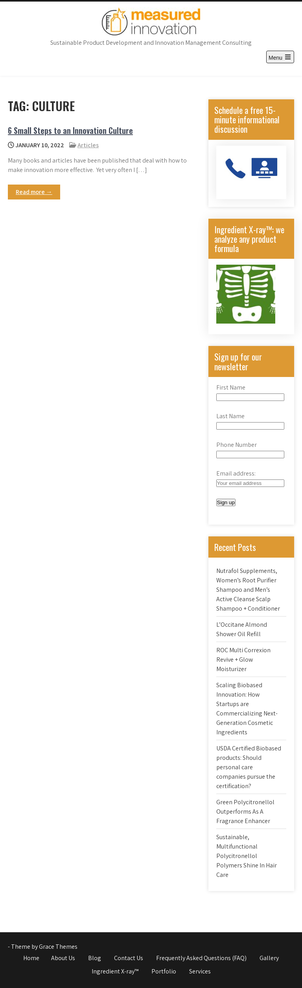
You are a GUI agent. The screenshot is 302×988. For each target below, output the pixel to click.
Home (31, 958)
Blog (94, 958)
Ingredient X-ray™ (115, 971)
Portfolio (163, 971)
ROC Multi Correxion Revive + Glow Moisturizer (243, 659)
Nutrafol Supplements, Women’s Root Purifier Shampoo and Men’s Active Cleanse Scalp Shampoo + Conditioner (248, 590)
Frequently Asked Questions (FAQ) (201, 958)
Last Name (230, 416)
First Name (230, 387)
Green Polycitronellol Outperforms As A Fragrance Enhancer (245, 811)
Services (200, 971)
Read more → (34, 192)
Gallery (269, 958)
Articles (88, 145)
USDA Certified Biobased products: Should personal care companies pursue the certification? (248, 767)
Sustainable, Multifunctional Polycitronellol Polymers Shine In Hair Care (246, 856)
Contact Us (128, 958)
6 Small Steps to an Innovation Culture (70, 130)
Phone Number (236, 445)
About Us (63, 958)
